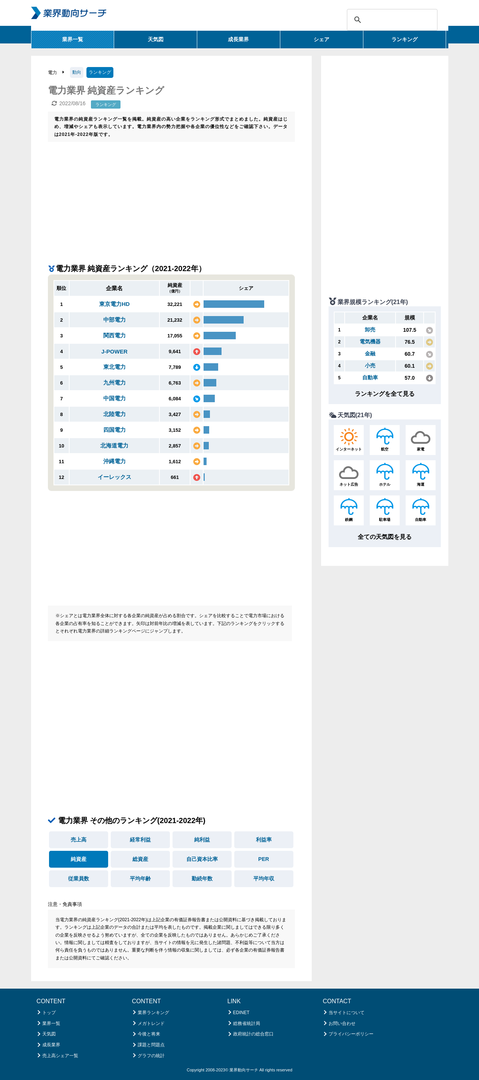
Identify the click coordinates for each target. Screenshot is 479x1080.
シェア (321, 39)
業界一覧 (72, 39)
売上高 (78, 840)
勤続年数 (202, 879)
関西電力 (114, 335)
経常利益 (140, 840)
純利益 (202, 840)
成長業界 (238, 39)
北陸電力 (114, 414)
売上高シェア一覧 (60, 1055)
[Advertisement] (171, 198)
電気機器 (370, 342)
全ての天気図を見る (385, 537)
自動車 (370, 377)
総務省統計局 (246, 1023)
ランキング (404, 39)
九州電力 (114, 382)
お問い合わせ (342, 1023)
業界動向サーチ (243, 1070)
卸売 (370, 330)
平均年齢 (140, 879)
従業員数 (78, 879)
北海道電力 (114, 445)
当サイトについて (346, 1012)
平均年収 (263, 879)
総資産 (140, 859)
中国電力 (114, 398)
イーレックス (114, 477)
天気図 (156, 39)
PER (263, 859)
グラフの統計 (151, 1055)
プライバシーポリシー (351, 1034)
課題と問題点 (151, 1044)
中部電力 (114, 319)
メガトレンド (151, 1023)
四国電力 (114, 430)
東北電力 (114, 367)
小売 (370, 365)
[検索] (391, 20)
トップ (49, 1012)
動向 (76, 72)
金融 (370, 354)
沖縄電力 (114, 461)
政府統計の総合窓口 (253, 1034)
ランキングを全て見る (385, 394)
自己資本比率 (202, 859)
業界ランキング (153, 1012)
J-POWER (114, 351)
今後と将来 (149, 1034)
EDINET (241, 1012)
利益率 (264, 840)
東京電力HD (114, 304)
